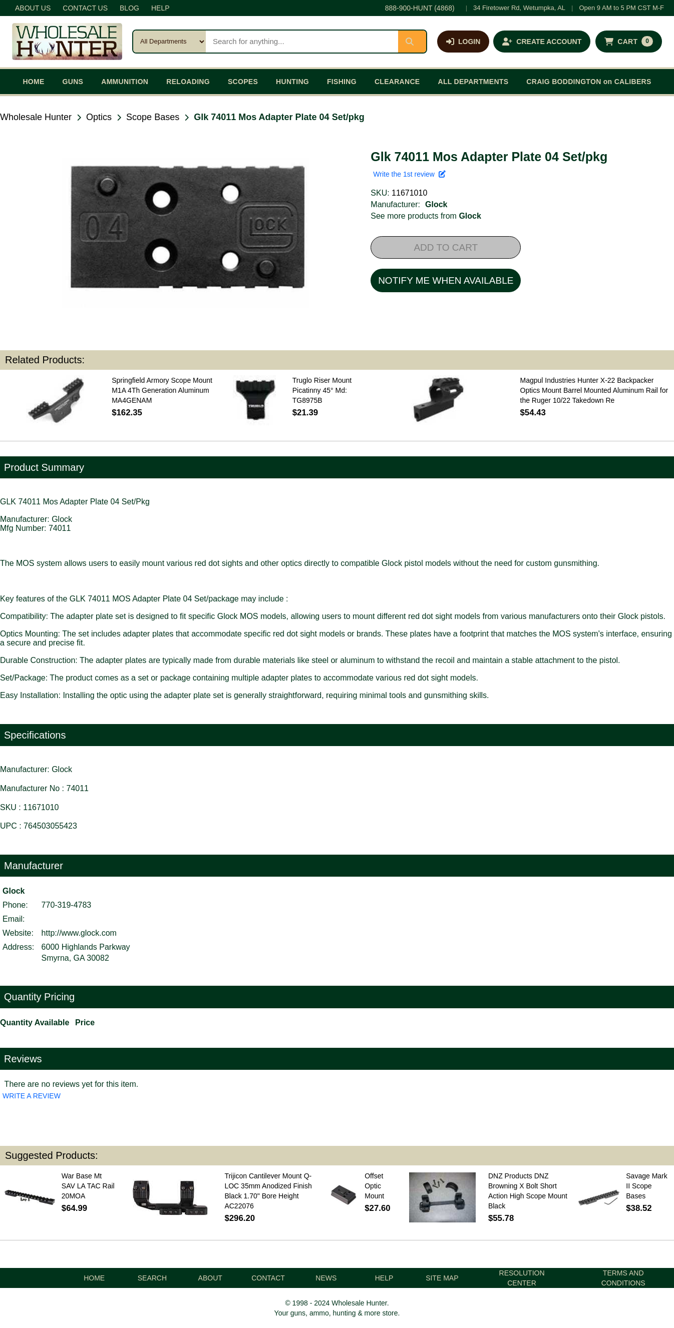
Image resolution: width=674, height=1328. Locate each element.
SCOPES (243, 82)
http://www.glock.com (79, 933)
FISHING (342, 82)
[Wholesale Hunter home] (67, 41)
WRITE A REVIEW (32, 1096)
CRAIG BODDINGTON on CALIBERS (588, 82)
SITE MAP (442, 1278)
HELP (160, 8)
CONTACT (268, 1278)
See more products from (426, 216)
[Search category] (169, 42)
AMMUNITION (124, 82)
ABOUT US (33, 8)
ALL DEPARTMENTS (473, 82)
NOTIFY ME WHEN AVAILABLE (445, 280)
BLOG (129, 8)
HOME (33, 82)
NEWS (325, 1278)
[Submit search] (412, 42)
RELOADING (188, 82)
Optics (99, 117)
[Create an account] (541, 42)
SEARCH (152, 1278)
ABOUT (210, 1278)
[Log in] (463, 42)
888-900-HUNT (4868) (420, 8)
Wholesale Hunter (36, 117)
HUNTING (292, 82)
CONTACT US (85, 8)
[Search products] (302, 42)
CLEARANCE (397, 82)
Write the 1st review (409, 174)
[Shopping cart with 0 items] (628, 42)
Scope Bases (152, 117)
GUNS (73, 82)
